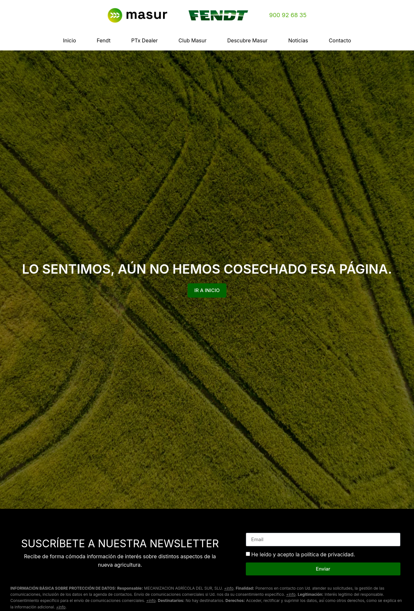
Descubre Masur (247, 40)
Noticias (298, 40)
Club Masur (193, 40)
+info (229, 588)
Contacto (340, 40)
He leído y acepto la (303, 554)
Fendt (104, 40)
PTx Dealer (144, 40)
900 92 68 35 (287, 15)
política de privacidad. (328, 554)
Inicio (69, 40)
